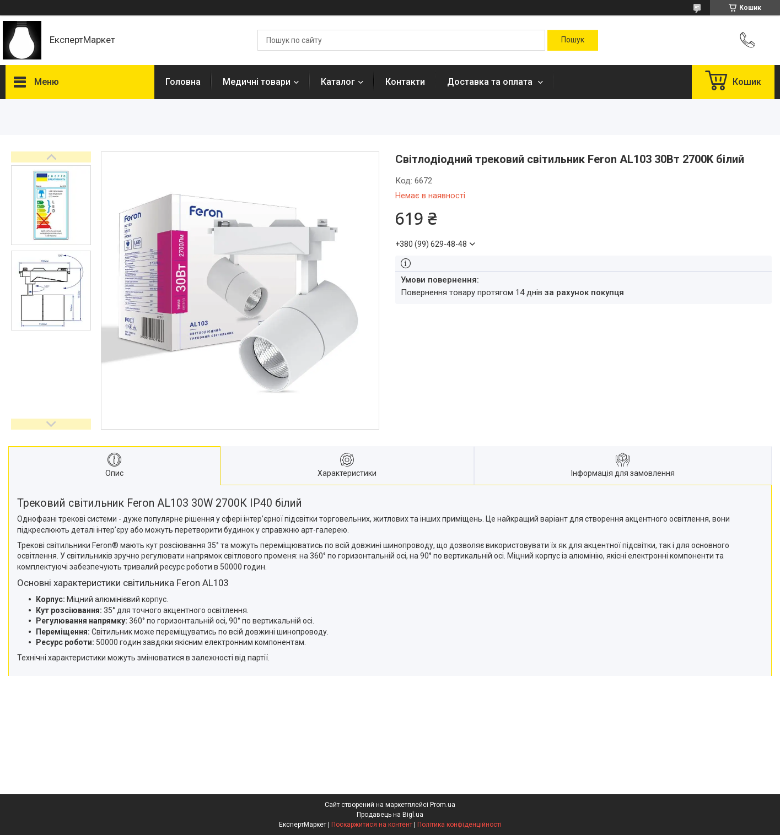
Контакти (405, 82)
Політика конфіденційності (459, 824)
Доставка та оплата (491, 82)
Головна (183, 82)
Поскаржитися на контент (371, 824)
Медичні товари (257, 82)
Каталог (338, 82)
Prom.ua (442, 805)
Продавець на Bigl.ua (390, 814)
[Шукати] (572, 40)
